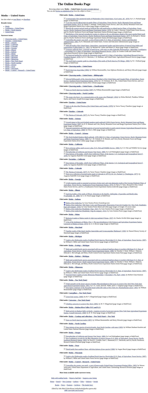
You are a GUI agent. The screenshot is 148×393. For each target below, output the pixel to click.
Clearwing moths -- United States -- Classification (86, 86)
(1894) (77, 70)
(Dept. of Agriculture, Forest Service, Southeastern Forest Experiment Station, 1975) (105, 184)
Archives (77, 385)
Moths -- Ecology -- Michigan (79, 245)
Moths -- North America (13, 30)
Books (57, 385)
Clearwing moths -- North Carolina (81, 93)
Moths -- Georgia (11, 48)
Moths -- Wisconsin (11, 68)
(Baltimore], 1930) (96, 231)
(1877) (76, 115)
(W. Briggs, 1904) (98, 61)
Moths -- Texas (10, 67)
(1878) (89, 106)
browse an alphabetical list (64, 11)
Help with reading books (59, 378)
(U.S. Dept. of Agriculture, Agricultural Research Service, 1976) (105, 50)
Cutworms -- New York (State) (79, 300)
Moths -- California (11, 44)
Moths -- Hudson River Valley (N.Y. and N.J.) (85, 307)
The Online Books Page (74, 4)
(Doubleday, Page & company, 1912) (86, 211)
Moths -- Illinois (10, 50)
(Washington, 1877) (102, 174)
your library (17, 19)
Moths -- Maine (10, 54)
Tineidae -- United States (13, 41)
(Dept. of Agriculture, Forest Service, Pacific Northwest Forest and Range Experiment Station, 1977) (104, 35)
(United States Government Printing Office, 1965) (101, 365)
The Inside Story (87, 385)
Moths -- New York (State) (14, 61)
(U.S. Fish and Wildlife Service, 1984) (92, 148)
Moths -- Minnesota (11, 59)
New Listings (66, 381)
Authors (75, 381)
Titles (82, 381)
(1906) (90, 349)
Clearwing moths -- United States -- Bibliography (86, 75)
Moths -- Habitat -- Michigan (79, 256)
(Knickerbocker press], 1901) (102, 288)
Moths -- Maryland (11, 55)
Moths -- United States (76, 15)
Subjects (88, 381)
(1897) (79, 90)
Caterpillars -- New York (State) (80, 293)
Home (52, 381)
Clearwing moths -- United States (16, 39)
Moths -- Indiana (10, 52)
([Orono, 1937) (89, 218)
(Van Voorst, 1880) (85, 152)
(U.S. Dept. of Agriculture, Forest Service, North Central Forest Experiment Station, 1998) (103, 250)
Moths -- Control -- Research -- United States (20, 70)
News (63, 385)
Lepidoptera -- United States (14, 28)
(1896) (74, 297)
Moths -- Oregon (10, 65)
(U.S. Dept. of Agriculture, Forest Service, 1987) (106, 240)
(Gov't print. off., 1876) (98, 19)
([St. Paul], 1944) (95, 275)
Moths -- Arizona (11, 42)
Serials (95, 381)
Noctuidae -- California (77, 159)
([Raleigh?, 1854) (92, 97)
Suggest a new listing (90, 378)
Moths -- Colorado (11, 46)
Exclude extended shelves (89, 9)
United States (9, 32)
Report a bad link (75, 378)
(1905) (94, 327)
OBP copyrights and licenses (73, 390)
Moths (7, 26)
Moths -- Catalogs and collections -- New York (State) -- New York (92, 316)
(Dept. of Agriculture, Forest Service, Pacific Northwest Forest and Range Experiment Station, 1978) (102, 29)
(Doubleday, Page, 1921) (82, 209)
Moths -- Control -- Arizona (78, 133)
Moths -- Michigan (11, 57)
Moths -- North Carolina (13, 63)
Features (69, 385)
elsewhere (26, 19)
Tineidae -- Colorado (76, 111)
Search (58, 381)
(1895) (82, 304)
